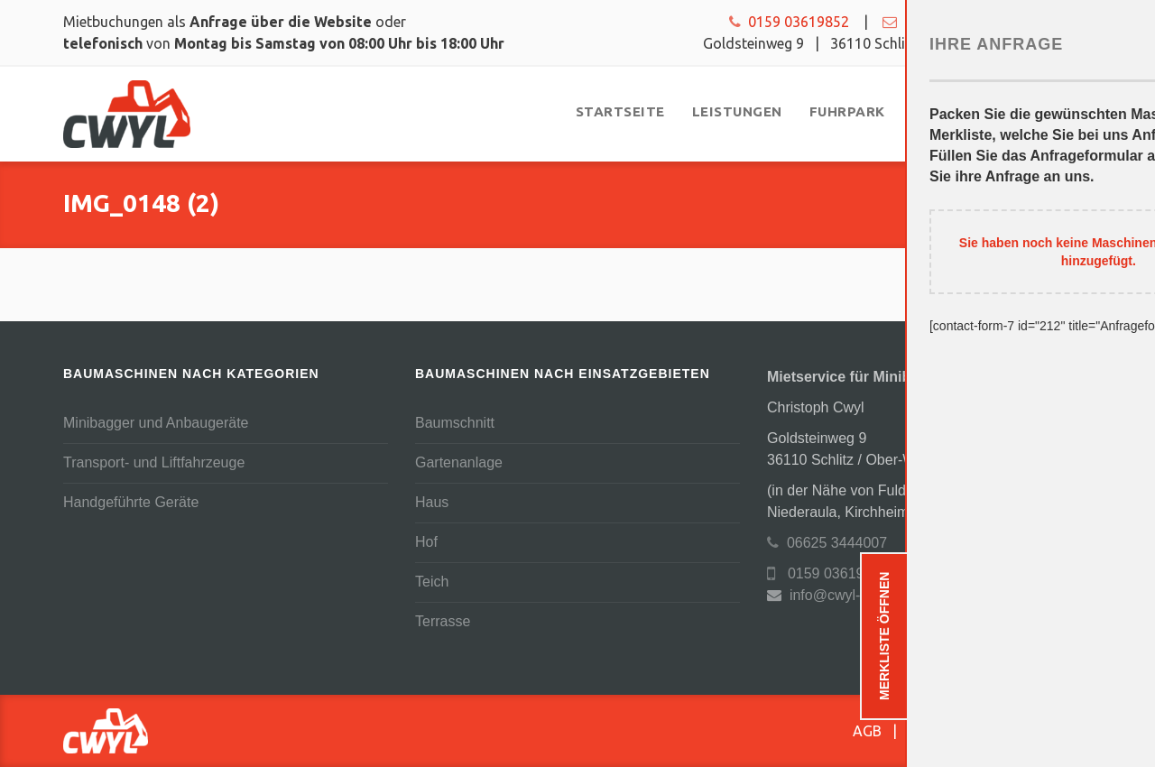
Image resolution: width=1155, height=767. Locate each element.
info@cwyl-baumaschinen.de (987, 22)
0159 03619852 (789, 22)
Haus (431, 502)
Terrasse (442, 621)
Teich (431, 581)
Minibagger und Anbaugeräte (156, 422)
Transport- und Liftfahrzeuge (154, 462)
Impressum (1056, 731)
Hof (426, 542)
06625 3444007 (827, 542)
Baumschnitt (454, 422)
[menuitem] (620, 111)
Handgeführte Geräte (131, 502)
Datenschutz (949, 731)
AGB (867, 731)
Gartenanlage (459, 462)
